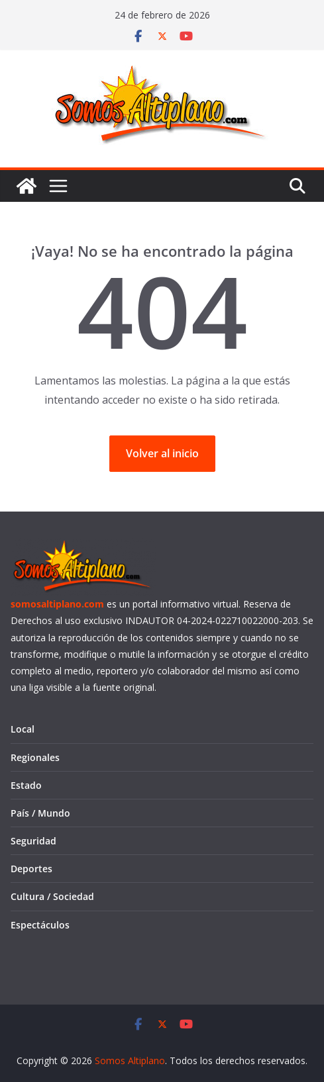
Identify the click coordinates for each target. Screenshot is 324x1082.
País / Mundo (40, 813)
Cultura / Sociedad (52, 896)
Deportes (31, 868)
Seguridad (33, 840)
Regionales (35, 757)
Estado (26, 785)
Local (22, 729)
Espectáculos (40, 925)
